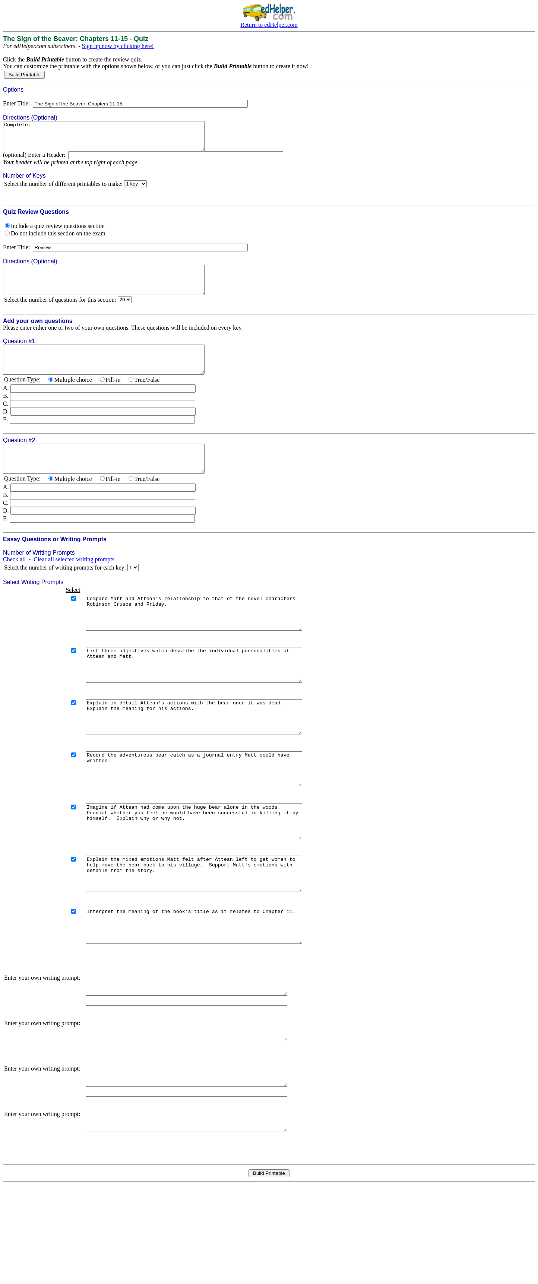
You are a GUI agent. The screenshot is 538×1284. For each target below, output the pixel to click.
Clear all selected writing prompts (74, 581)
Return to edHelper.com (268, 25)
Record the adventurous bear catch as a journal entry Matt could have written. (206, 815)
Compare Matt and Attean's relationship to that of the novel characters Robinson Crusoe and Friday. (206, 638)
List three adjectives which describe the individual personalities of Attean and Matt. (206, 697)
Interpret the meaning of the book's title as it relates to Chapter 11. (206, 991)
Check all (14, 581)
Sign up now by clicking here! (118, 46)
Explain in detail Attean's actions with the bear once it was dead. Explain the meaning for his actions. (206, 756)
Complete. (116, 139)
